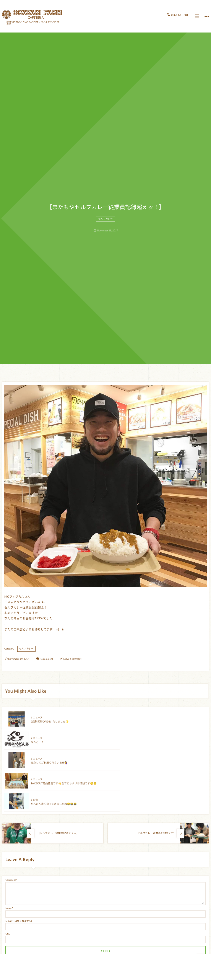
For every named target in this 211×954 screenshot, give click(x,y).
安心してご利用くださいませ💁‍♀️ (49, 746)
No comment (46, 659)
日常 (35, 762)
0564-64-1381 (179, 14)
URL (7, 892)
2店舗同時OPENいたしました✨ (50, 725)
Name (8, 867)
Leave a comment (72, 659)
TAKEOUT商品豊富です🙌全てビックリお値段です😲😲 (165, 746)
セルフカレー (105, 222)
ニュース (37, 721)
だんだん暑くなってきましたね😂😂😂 (54, 766)
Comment (10, 838)
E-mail (8, 879)
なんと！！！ (140, 725)
